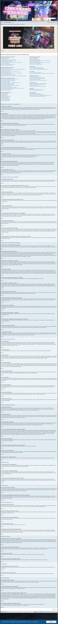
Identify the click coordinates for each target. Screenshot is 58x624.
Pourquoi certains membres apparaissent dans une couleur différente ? (40, 62)
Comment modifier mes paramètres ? (6, 68)
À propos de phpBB (31, 582)
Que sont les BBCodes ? (4, 93)
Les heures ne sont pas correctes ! (6, 70)
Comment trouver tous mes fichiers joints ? (36, 90)
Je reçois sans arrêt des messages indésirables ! (37, 68)
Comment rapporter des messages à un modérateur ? (9, 87)
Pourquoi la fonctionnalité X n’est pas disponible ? (37, 94)
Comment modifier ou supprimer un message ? (8, 79)
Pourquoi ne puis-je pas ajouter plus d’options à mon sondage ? (10, 82)
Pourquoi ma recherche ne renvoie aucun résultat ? (37, 77)
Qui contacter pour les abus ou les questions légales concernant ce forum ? (41, 95)
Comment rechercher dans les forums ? (35, 76)
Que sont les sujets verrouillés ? (5, 99)
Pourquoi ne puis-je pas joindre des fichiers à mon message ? (10, 85)
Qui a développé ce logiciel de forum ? (35, 93)
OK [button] (51, 621)
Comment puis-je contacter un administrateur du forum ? (38, 96)
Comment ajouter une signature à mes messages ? (8, 80)
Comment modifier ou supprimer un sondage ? (8, 83)
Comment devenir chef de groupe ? (35, 61)
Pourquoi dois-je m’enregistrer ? (5, 57)
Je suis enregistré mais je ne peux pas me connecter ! (9, 60)
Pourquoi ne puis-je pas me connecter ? (7, 61)
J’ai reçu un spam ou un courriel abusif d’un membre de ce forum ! (39, 69)
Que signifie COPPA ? (4, 58)
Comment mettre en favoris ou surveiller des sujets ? (37, 84)
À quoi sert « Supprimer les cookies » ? (6, 65)
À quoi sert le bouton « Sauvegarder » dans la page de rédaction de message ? (12, 88)
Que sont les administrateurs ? (34, 57)
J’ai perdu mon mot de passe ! (5, 63)
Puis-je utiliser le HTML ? (4, 94)
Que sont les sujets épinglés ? (5, 98)
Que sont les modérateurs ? (34, 58)
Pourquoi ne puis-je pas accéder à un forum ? (7, 84)
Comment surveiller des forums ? (34, 85)
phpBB (7, 208)
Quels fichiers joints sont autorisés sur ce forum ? (37, 89)
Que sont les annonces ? (4, 97)
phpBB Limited (26, 581)
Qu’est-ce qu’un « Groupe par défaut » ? (35, 63)
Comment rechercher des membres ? (35, 79)
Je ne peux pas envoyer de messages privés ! (36, 67)
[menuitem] (7, 22)
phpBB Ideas (49, 587)
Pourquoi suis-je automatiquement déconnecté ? (8, 64)
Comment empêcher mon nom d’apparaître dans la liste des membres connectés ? (13, 69)
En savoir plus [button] (35, 621)
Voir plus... (3, 50)
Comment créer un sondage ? (5, 81)
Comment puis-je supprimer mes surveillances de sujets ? (38, 86)
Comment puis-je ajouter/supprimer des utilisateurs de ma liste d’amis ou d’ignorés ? (42, 73)
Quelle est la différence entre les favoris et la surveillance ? (38, 83)
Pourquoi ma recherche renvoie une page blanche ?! (37, 78)
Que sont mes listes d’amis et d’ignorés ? (36, 72)
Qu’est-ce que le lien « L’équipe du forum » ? (36, 64)
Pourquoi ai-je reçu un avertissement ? (6, 86)
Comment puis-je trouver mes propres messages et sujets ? (38, 80)
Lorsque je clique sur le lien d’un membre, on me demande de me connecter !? (13, 75)
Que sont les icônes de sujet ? (5, 100)
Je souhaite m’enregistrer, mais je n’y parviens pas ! (8, 59)
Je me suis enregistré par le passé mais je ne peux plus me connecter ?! (11, 62)
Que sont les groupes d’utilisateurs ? (35, 59)
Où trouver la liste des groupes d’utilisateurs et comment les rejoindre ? (40, 60)
